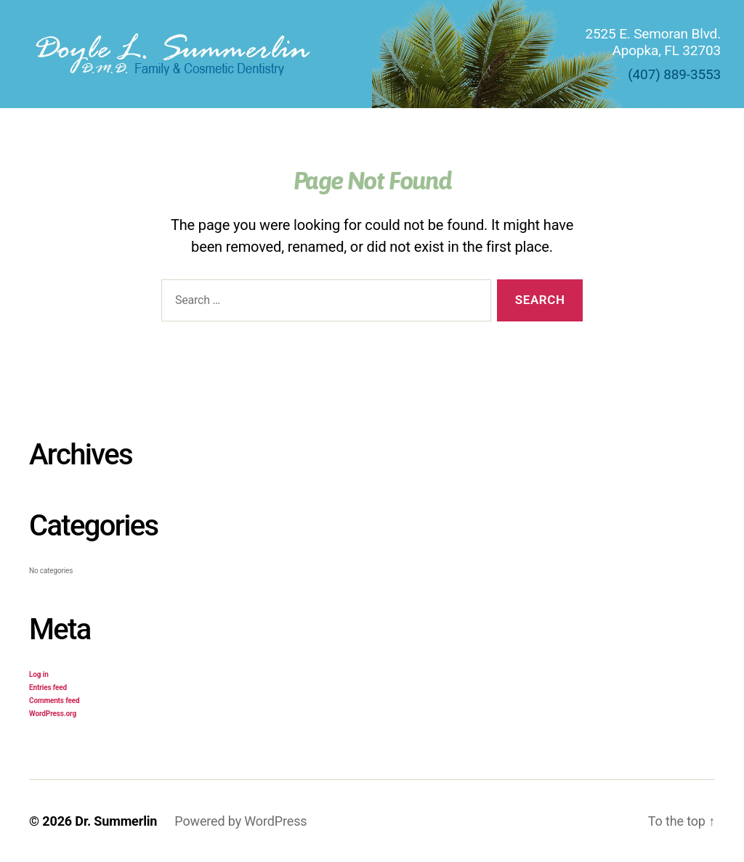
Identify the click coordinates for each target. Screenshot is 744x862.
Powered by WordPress (240, 821)
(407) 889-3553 (674, 74)
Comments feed (54, 701)
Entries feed (48, 687)
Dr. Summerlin (116, 821)
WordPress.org (52, 714)
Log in (39, 674)
